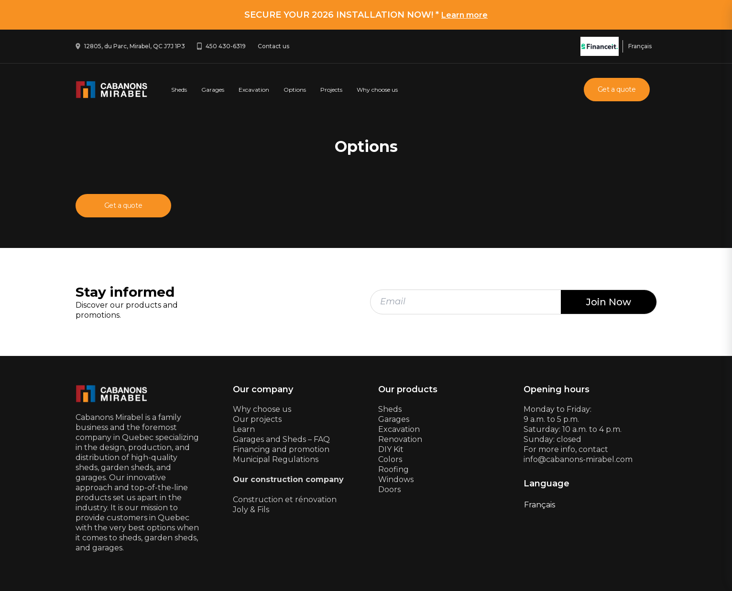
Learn (244, 429)
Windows (396, 479)
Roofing (393, 469)
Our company (263, 390)
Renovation (400, 439)
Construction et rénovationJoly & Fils (285, 504)
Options (295, 89)
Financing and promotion (281, 449)
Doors (389, 489)
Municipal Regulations (275, 459)
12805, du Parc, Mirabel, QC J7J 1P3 (134, 46)
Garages (212, 89)
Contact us (273, 46)
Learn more (464, 15)
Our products (407, 390)
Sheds (179, 89)
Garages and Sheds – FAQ (281, 439)
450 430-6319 (226, 46)
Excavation (254, 89)
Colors (390, 459)
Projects (331, 89)
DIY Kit (391, 449)
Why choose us (377, 89)
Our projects (257, 419)
